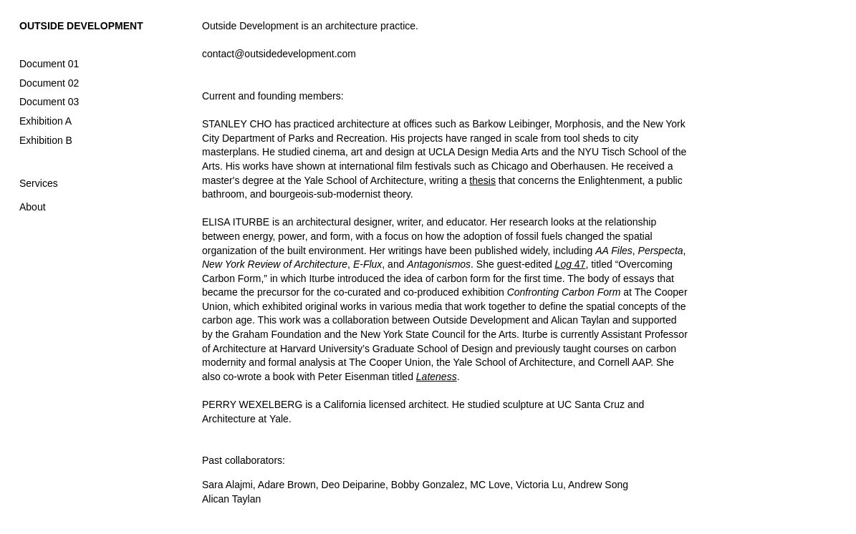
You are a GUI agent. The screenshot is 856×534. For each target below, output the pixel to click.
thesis (482, 180)
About (32, 207)
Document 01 (49, 63)
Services (38, 183)
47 (570, 264)
